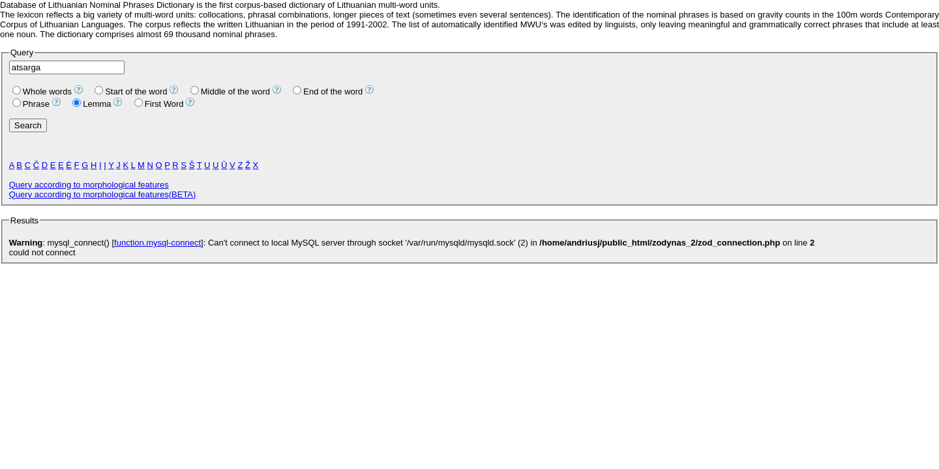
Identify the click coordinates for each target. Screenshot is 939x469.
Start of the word (131, 91)
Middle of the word (230, 91)
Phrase (31, 104)
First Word (159, 104)
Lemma (91, 104)
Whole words (42, 91)
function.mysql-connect (157, 243)
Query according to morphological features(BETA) (102, 194)
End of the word (328, 91)
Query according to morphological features (89, 185)
